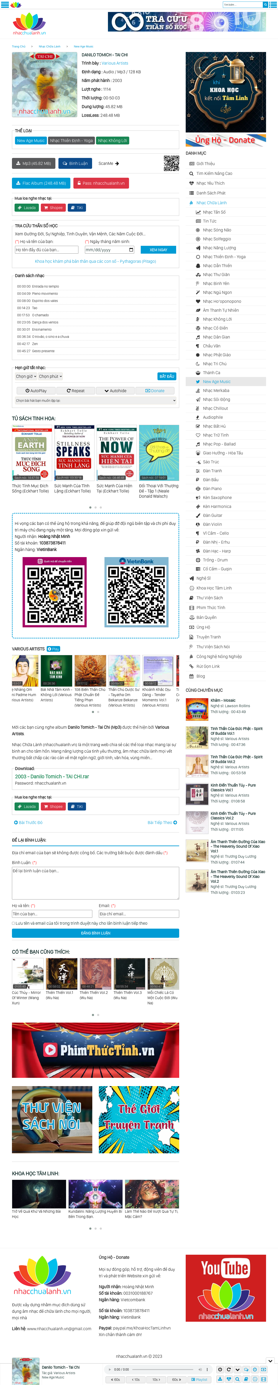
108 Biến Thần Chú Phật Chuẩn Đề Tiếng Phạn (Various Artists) (95, 681)
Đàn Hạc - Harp (217, 551)
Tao (27, 308)
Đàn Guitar (212, 515)
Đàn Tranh (212, 471)
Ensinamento (34, 329)
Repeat (75, 390)
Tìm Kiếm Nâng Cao (214, 173)
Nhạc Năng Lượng (219, 248)
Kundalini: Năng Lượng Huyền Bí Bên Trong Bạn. (152, 1214)
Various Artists (115, 63)
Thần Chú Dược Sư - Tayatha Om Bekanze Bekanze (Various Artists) (129, 681)
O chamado (33, 315)
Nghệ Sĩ (204, 578)
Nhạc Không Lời (112, 140)
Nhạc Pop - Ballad (219, 444)
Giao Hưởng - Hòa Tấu (223, 453)
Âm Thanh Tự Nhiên (221, 310)
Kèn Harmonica (217, 506)
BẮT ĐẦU (167, 376)
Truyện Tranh (209, 637)
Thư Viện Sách (210, 598)
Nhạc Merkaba (216, 390)
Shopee (53, 207)
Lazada (27, 207)
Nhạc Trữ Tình (216, 435)
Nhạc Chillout (215, 408)
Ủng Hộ (203, 627)
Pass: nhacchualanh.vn (101, 183)
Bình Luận (75, 163)
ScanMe (109, 163)
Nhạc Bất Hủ (214, 426)
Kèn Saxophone (217, 497)
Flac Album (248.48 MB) (41, 183)
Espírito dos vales (37, 300)
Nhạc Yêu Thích (211, 183)
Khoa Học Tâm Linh (214, 588)
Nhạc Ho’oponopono (222, 301)
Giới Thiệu (206, 163)
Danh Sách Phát (211, 193)
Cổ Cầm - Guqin (217, 569)
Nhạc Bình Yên (216, 283)
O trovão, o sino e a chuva (43, 336)
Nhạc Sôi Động (216, 399)
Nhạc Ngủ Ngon (217, 292)
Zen (27, 343)
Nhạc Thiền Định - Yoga (71, 140)
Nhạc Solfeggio (217, 239)
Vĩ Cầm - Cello (216, 533)
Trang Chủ (18, 46)
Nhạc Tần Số (214, 212)
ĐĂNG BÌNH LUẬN (95, 933)
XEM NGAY (158, 250)
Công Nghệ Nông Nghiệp (219, 656)
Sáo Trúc (211, 462)
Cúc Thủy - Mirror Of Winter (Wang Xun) (62, 981)
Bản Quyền (207, 617)
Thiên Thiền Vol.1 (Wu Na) (95, 979)
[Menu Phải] (273, 6)
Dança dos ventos (37, 322)
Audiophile (213, 417)
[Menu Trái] (5, 6)
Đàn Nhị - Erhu (216, 542)
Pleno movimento (37, 293)
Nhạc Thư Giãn (216, 274)
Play (53, 649)
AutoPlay (36, 390)
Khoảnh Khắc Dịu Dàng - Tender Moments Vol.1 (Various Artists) (163, 681)
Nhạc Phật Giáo (217, 355)
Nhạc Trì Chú (215, 364)
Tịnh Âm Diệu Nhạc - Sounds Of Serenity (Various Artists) (28, 984)
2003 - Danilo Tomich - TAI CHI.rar (52, 776)
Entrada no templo (38, 286)
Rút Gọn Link (208, 666)
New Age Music (83, 46)
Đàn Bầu (210, 479)
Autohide (115, 390)
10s (136, 1379)
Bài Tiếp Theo (162, 822)
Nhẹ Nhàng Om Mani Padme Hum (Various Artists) (28, 678)
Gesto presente (36, 351)
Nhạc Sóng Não (217, 230)
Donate (155, 390)
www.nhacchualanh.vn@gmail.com (59, 1328)
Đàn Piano (212, 488)
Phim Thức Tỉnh (211, 607)
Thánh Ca (211, 372)
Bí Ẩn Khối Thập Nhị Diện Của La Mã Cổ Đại (38, 1214)
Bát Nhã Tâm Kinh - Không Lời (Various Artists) (62, 678)
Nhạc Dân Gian (216, 337)
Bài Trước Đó (28, 822)
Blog (201, 676)
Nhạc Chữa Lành (49, 46)
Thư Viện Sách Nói (213, 647)
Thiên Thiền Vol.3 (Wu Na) (163, 979)
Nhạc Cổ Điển (215, 328)
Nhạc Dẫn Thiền (217, 265)
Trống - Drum (215, 560)
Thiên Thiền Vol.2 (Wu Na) (129, 979)
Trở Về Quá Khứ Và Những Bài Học (92, 1214)
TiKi (77, 207)
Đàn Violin (212, 524)
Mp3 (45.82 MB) (33, 163)
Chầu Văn (211, 346)
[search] (265, 5)
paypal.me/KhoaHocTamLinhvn (142, 1328)
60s (115, 1379)
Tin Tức (210, 221)
